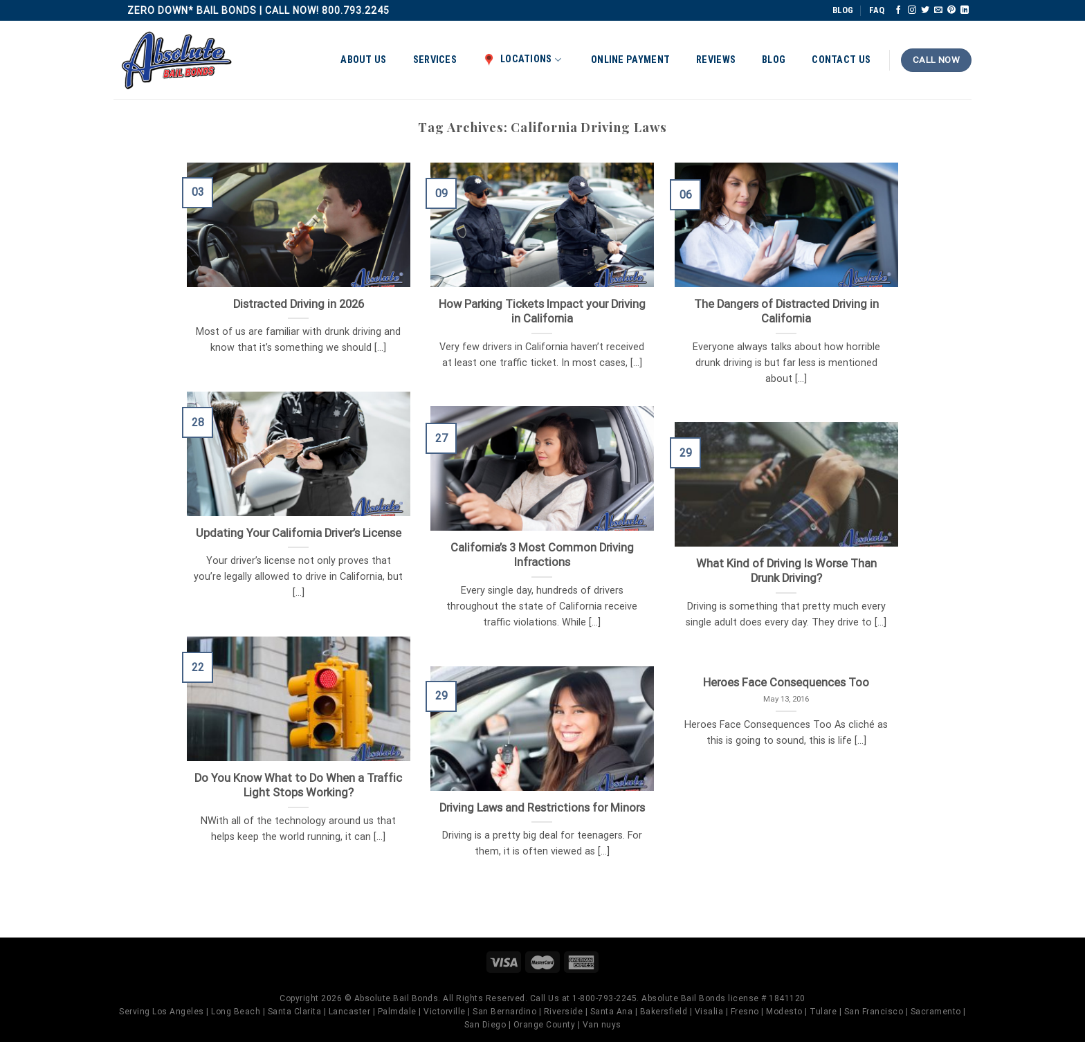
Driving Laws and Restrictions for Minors (542, 807)
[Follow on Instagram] (912, 10)
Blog (773, 60)
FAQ (876, 10)
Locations (522, 59)
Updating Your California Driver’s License (298, 533)
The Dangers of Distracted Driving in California (786, 312)
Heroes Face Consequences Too (786, 682)
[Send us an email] (938, 10)
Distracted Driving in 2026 (298, 304)
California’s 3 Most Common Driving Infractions (542, 555)
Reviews (716, 60)
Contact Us (841, 60)
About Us (363, 60)
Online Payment (630, 60)
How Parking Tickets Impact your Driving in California (542, 312)
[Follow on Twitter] (925, 10)
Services (435, 60)
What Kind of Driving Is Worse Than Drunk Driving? (786, 571)
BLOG (842, 10)
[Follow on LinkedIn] (964, 10)
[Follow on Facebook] (898, 10)
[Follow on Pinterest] (951, 10)
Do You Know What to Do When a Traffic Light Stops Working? (298, 785)
